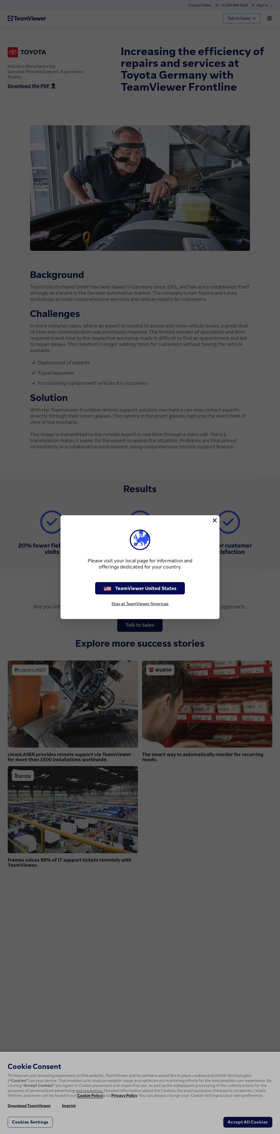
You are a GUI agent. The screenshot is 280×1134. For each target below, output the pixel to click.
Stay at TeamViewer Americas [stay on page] (140, 603)
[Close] (214, 520)
